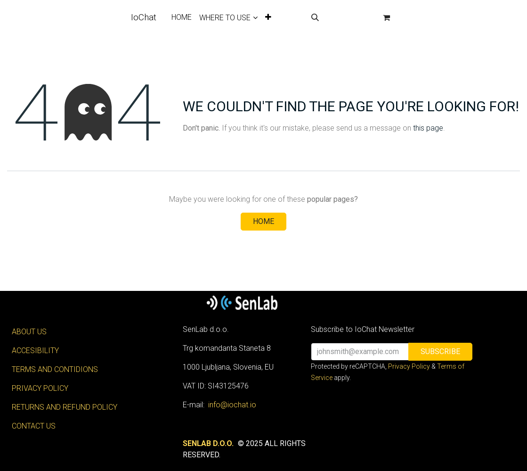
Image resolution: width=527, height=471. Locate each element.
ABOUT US (29, 331)
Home (263, 221)
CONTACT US (34, 425)
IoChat (143, 17)
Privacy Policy (409, 366)
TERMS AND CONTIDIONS (55, 369)
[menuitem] (181, 17)
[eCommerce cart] (386, 17)
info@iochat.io (232, 404)
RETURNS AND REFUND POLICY (64, 407)
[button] (315, 17)
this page (428, 128)
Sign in (350, 17)
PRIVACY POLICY (40, 388)
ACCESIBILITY (35, 350)
